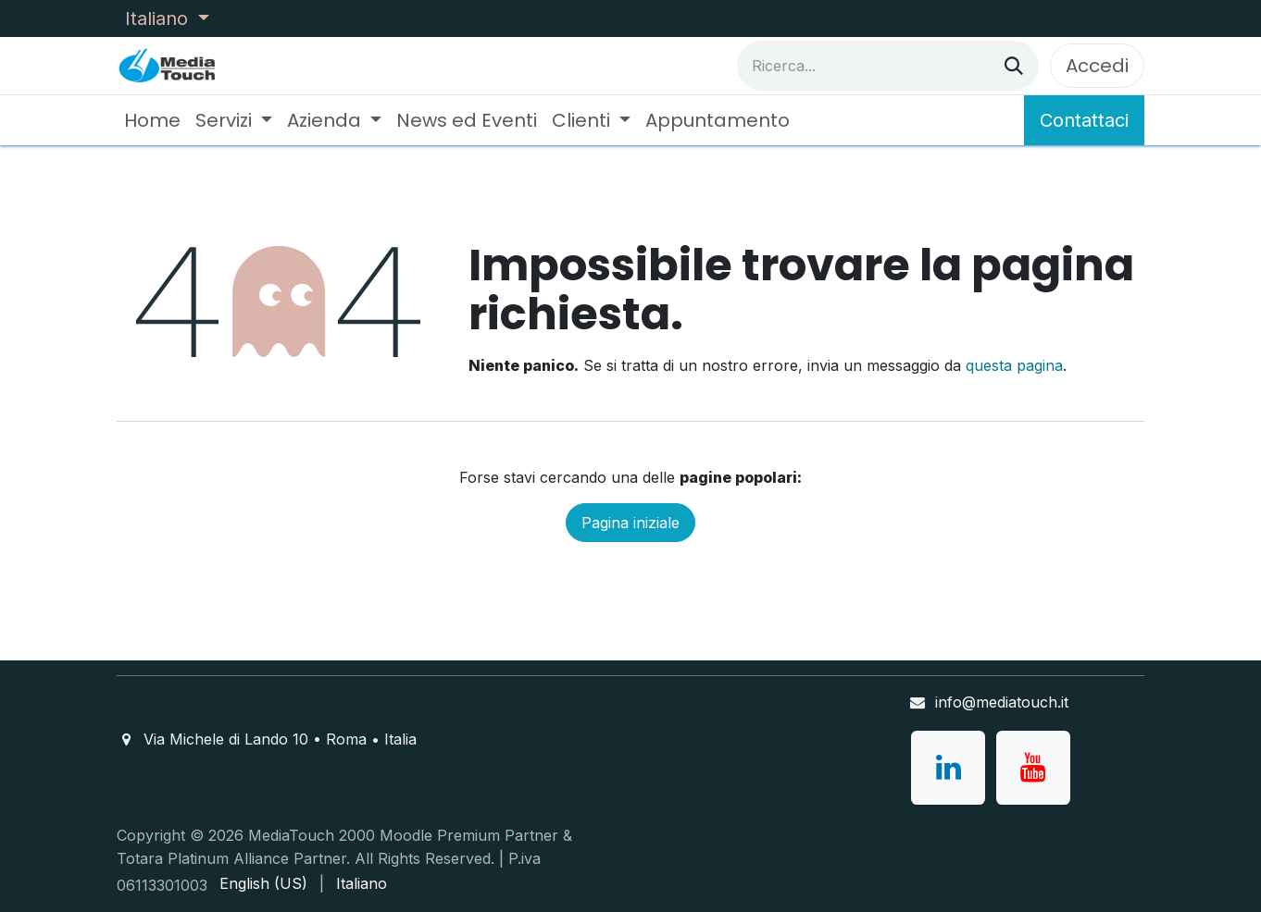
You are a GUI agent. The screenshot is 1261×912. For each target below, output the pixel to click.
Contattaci (1084, 120)
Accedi (1097, 66)
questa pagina (1014, 365)
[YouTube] (1033, 768)
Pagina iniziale (630, 522)
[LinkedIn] (948, 768)
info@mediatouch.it (1001, 702)
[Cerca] (1014, 66)
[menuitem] (152, 120)
